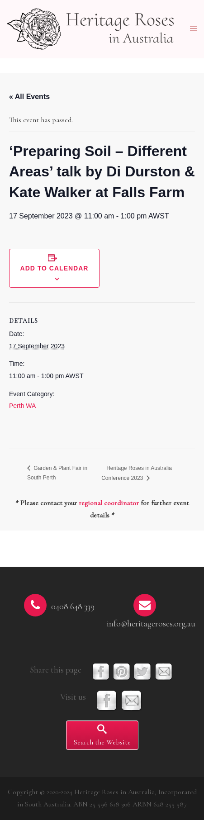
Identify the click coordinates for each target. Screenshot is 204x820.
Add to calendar (54, 268)
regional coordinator (109, 502)
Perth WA (22, 405)
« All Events (29, 96)
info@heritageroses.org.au (151, 623)
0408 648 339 (73, 606)
